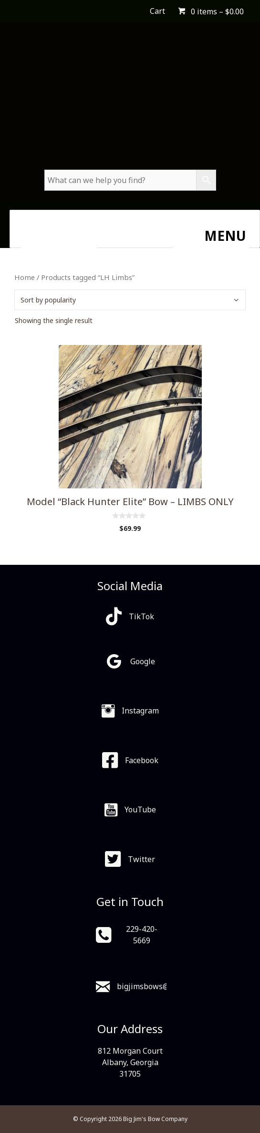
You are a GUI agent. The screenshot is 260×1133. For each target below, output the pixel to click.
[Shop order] (130, 300)
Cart (157, 11)
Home (24, 277)
